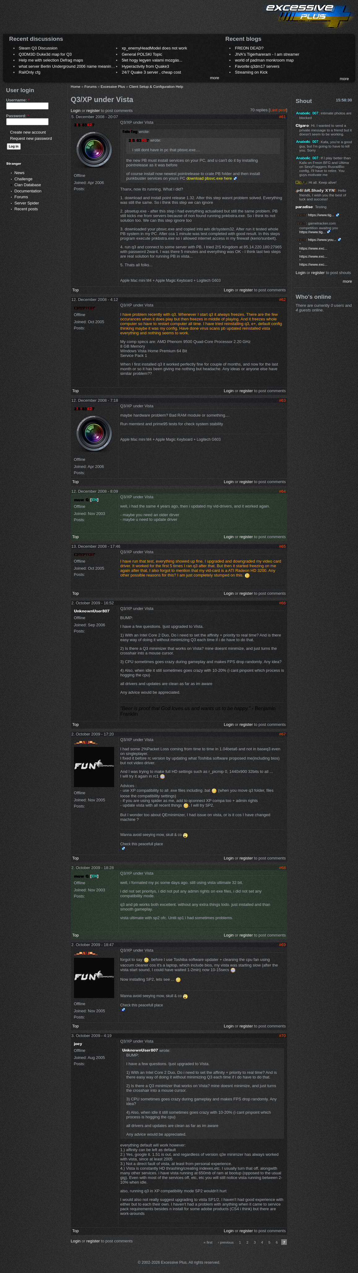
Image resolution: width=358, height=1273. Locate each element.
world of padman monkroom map (264, 60)
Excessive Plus (113, 86)
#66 (282, 603)
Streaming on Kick (251, 72)
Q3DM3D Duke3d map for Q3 (45, 54)
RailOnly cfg (30, 72)
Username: (18, 100)
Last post (278, 110)
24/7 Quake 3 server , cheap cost (151, 72)
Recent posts (26, 209)
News (20, 172)
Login (76, 110)
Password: (17, 116)
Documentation (28, 191)
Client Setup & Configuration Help (156, 86)
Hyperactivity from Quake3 (145, 66)
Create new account (28, 132)
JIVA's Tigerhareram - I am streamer (267, 54)
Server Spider (27, 203)
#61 (282, 116)
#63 (282, 400)
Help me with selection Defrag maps (51, 60)
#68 (282, 867)
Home (75, 86)
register (93, 110)
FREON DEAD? (249, 48)
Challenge (24, 179)
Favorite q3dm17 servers (257, 66)
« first (208, 1242)
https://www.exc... (313, 248)
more (214, 77)
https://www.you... (322, 240)
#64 (282, 491)
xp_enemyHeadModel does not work (154, 48)
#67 (282, 734)
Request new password (31, 138)
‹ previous (226, 1242)
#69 (282, 944)
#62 (282, 299)
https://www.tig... (321, 215)
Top (75, 290)
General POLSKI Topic (142, 54)
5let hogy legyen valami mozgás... (152, 60)
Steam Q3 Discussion (38, 48)
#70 (282, 1035)
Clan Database (28, 184)
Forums (21, 197)
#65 (282, 546)
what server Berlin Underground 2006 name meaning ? (68, 66)
